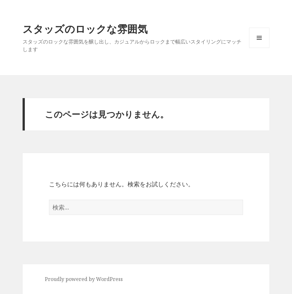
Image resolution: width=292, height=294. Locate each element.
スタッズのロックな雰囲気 (85, 29)
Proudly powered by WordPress (84, 279)
